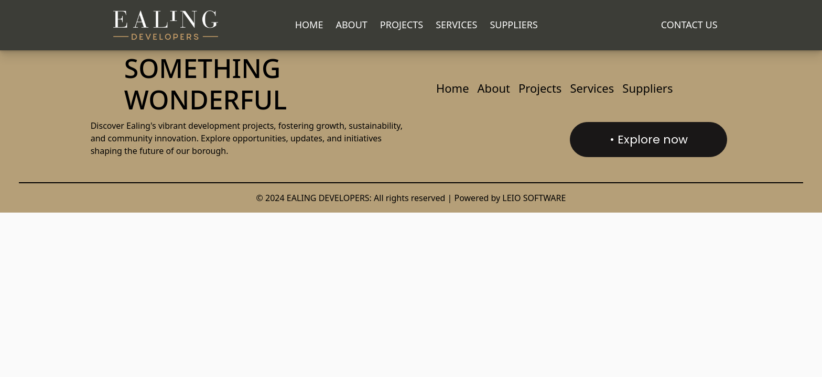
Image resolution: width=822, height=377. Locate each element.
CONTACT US (689, 24)
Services (456, 24)
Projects (401, 24)
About (351, 24)
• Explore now (649, 139)
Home (309, 24)
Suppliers (513, 24)
